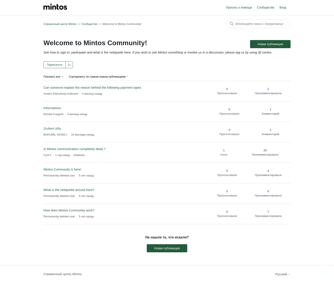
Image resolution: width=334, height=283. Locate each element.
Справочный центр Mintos (60, 24)
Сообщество (265, 7)
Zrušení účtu (52, 128)
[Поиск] (259, 24)
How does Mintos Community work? (68, 210)
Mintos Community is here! (62, 169)
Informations (52, 108)
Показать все (53, 76)
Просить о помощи (239, 7)
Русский (283, 274)
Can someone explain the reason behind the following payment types (92, 87)
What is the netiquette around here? (68, 190)
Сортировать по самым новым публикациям (99, 76)
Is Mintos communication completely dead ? (74, 149)
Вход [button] (282, 7)
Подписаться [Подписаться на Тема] (54, 64)
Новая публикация (270, 44)
